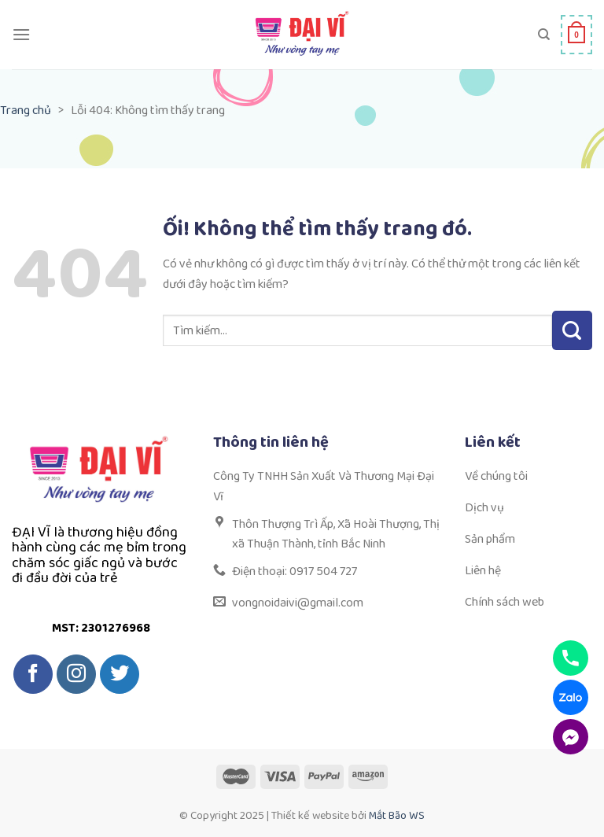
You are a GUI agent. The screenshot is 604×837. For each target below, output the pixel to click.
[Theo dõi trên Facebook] (33, 674)
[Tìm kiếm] (544, 35)
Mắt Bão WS (397, 815)
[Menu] (21, 34)
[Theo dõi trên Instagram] (76, 674)
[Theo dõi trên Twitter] (119, 674)
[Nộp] (572, 330)
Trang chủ (25, 110)
